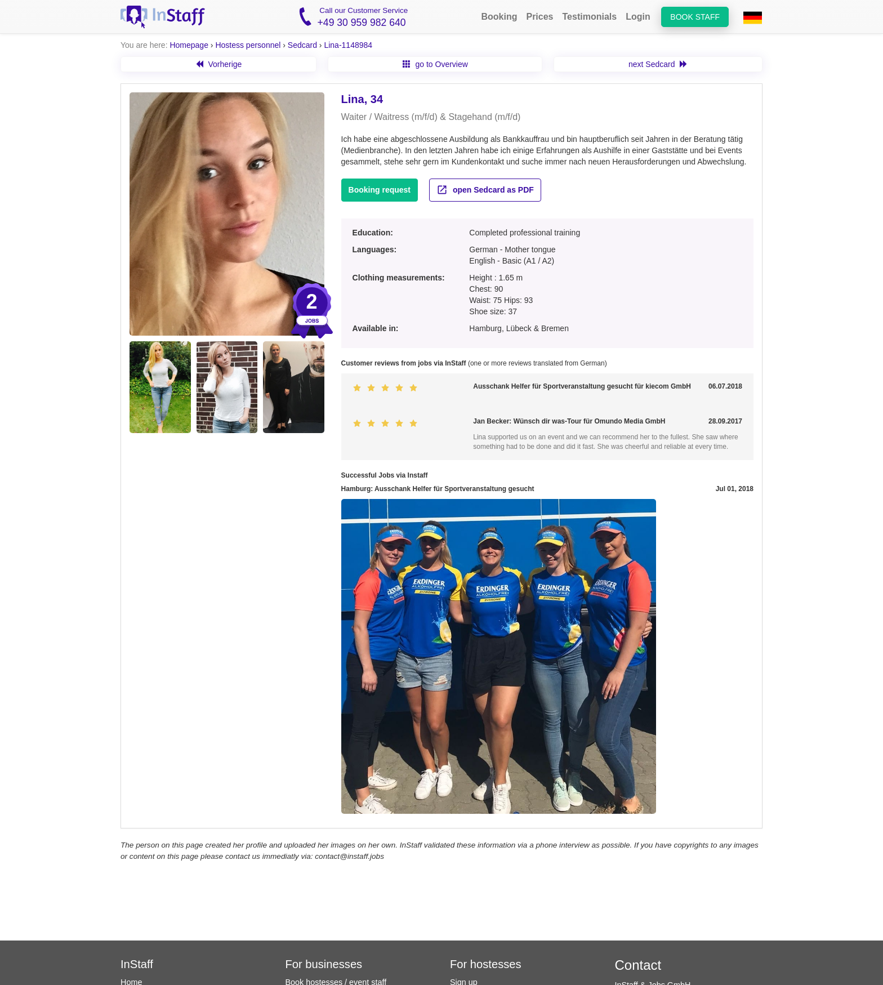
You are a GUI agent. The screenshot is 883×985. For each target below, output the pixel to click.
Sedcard (302, 45)
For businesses (324, 964)
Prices (539, 16)
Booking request (380, 189)
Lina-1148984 (348, 45)
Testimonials (590, 16)
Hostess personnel (247, 45)
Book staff (695, 16)
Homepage (189, 45)
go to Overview (435, 64)
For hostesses (485, 964)
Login (638, 16)
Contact (638, 965)
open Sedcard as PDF (485, 189)
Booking (499, 16)
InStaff (137, 964)
